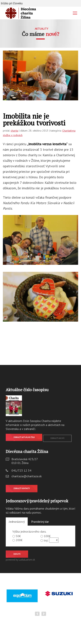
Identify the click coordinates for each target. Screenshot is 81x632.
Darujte (16, 554)
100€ (47, 536)
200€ (19, 540)
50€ (18, 536)
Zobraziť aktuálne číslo (24, 437)
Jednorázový (17, 521)
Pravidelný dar (40, 521)
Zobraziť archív (57, 438)
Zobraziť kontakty (21, 488)
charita (14, 130)
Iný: (46, 540)
